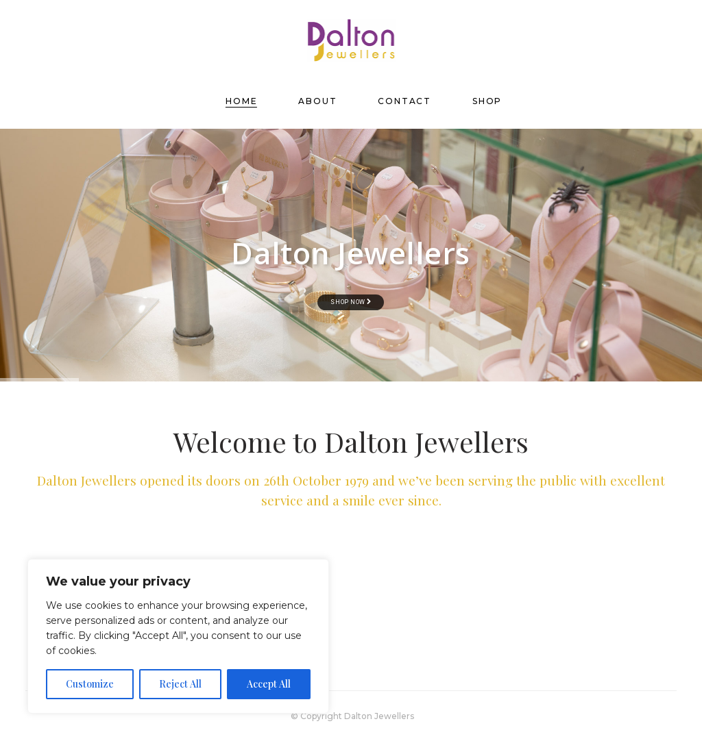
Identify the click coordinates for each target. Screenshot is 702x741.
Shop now (350, 302)
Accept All (269, 683)
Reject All (180, 683)
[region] (178, 636)
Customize (90, 683)
